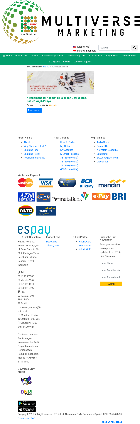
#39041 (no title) (69, 169)
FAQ (33, 418)
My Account (66, 150)
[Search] (114, 48)
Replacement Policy (34, 157)
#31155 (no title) (69, 157)
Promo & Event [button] (129, 55)
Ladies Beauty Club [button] (76, 55)
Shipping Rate (31, 150)
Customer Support (82, 61)
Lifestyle (53, 105)
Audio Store (103, 142)
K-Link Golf (85, 249)
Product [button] (35, 55)
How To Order (67, 142)
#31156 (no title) (69, 161)
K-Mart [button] (67, 61)
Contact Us (102, 146)
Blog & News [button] (112, 55)
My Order (65, 146)
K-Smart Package (69, 153)
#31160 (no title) (69, 165)
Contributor (102, 153)
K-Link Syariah (96, 55)
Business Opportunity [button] (53, 55)
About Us (29, 142)
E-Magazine (54, 61)
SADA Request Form (107, 157)
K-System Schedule (107, 150)
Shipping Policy (32, 153)
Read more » (34, 110)
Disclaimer (102, 161)
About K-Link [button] (21, 55)
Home (9, 55)
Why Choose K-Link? (35, 146)
